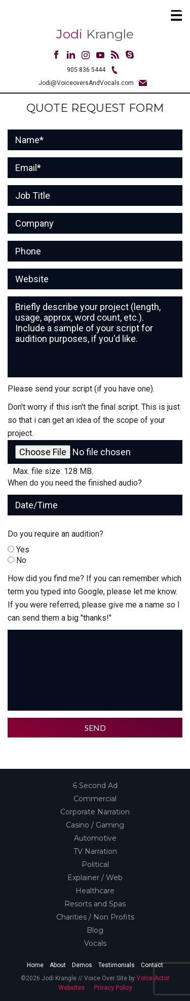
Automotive (95, 838)
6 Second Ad (95, 785)
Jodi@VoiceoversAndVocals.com (86, 82)
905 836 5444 (86, 69)
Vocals (95, 943)
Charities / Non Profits (95, 917)
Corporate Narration (95, 811)
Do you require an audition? (55, 534)
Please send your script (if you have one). (81, 389)
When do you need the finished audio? (75, 483)
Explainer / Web (95, 877)
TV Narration (95, 851)
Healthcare (95, 890)
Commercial (95, 798)
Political (95, 864)
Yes (22, 549)
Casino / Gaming (95, 825)
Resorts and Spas (95, 903)
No (21, 560)
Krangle (95, 33)
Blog (95, 930)
